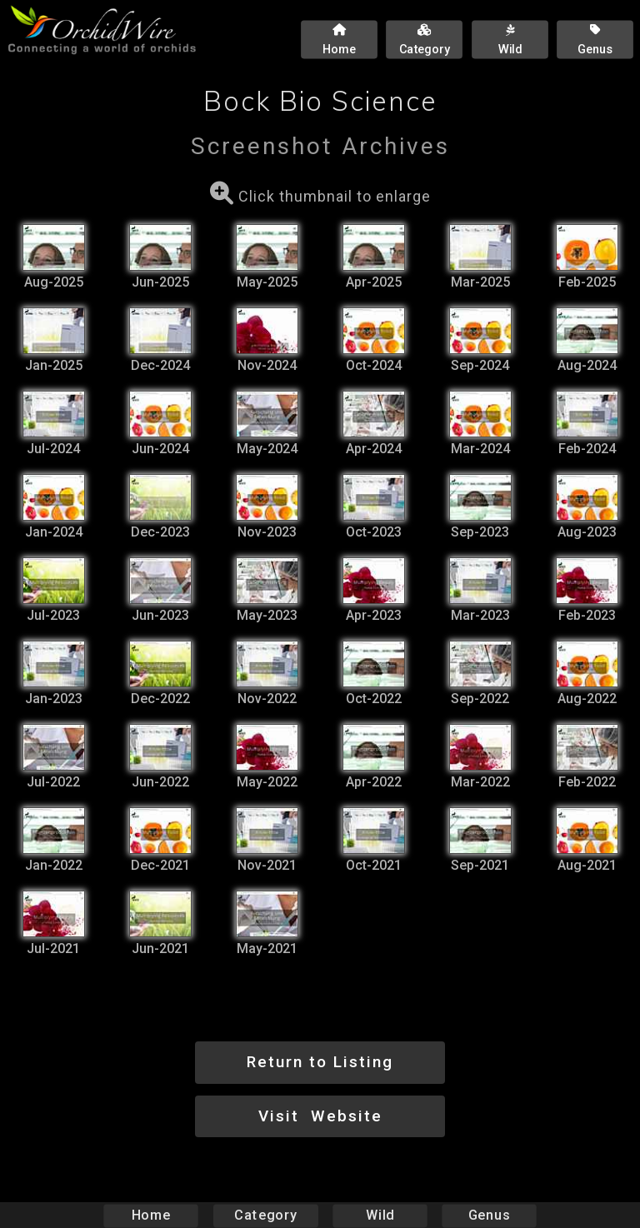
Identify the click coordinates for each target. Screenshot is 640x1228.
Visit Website (320, 1116)
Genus (488, 1215)
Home (151, 1215)
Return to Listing (320, 1061)
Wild (380, 1215)
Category (266, 1215)
